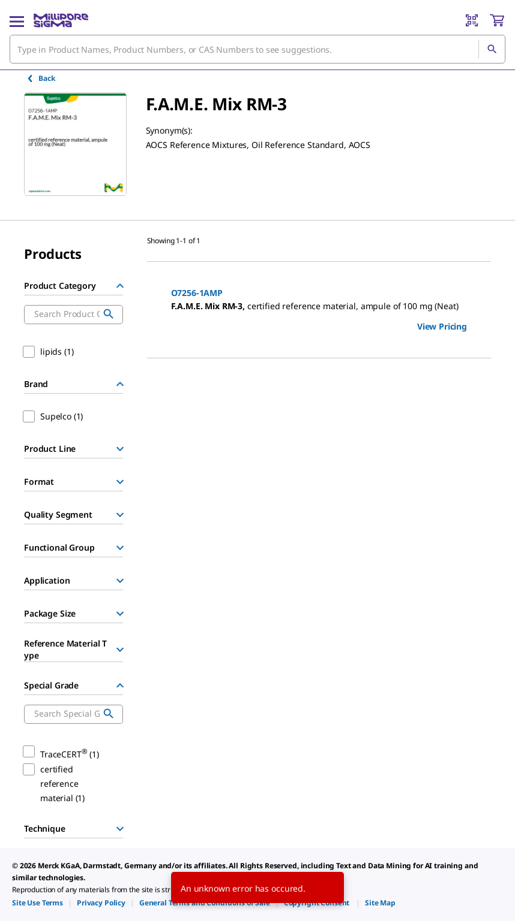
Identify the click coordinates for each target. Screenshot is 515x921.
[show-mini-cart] (497, 20)
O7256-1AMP (197, 292)
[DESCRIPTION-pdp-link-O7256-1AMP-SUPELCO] (319, 306)
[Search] (491, 49)
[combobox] (257, 49)
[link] (37, 903)
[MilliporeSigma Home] (61, 20)
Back (40, 78)
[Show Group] (120, 449)
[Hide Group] (120, 286)
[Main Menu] (17, 20)
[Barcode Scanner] (472, 20)
